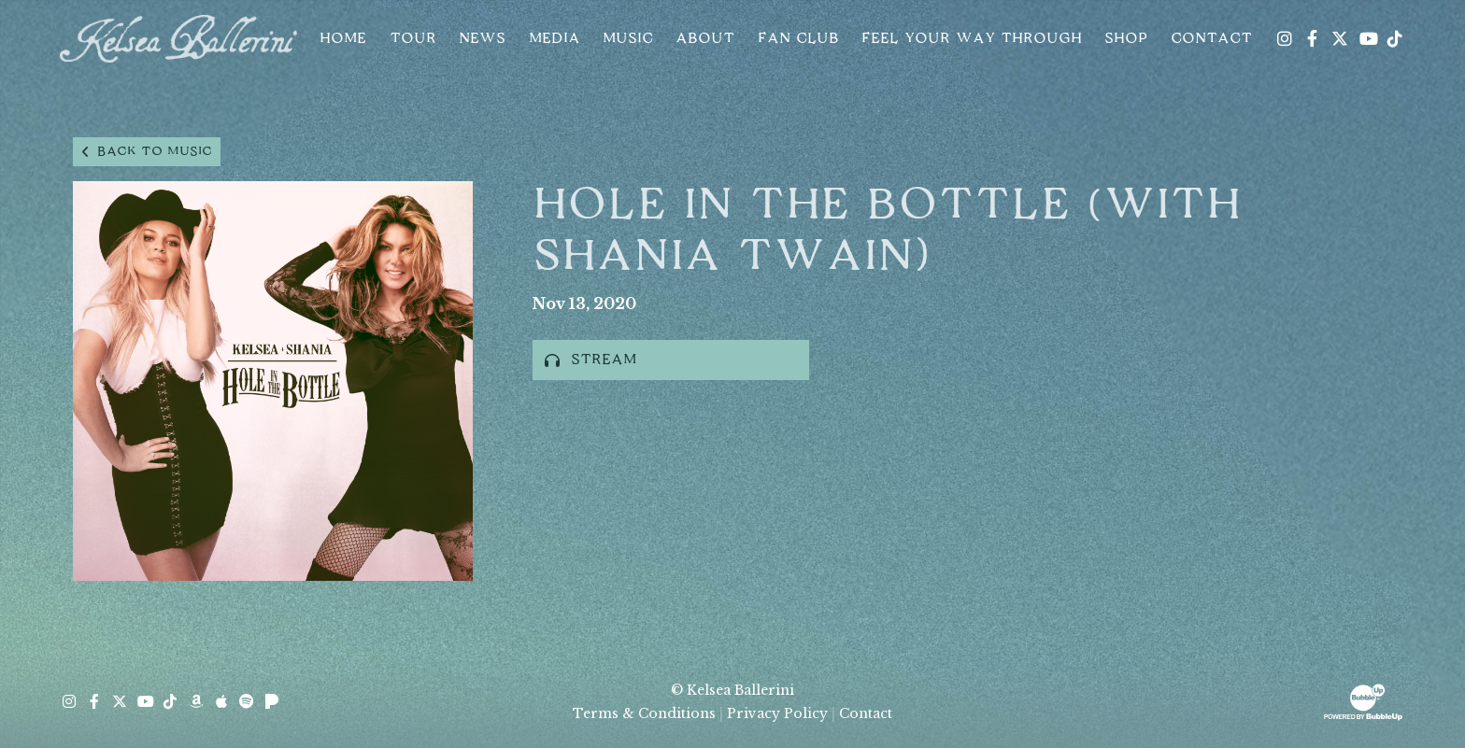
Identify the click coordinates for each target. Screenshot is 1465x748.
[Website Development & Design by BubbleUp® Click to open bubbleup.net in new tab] (1363, 700)
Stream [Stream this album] (590, 360)
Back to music (146, 152)
